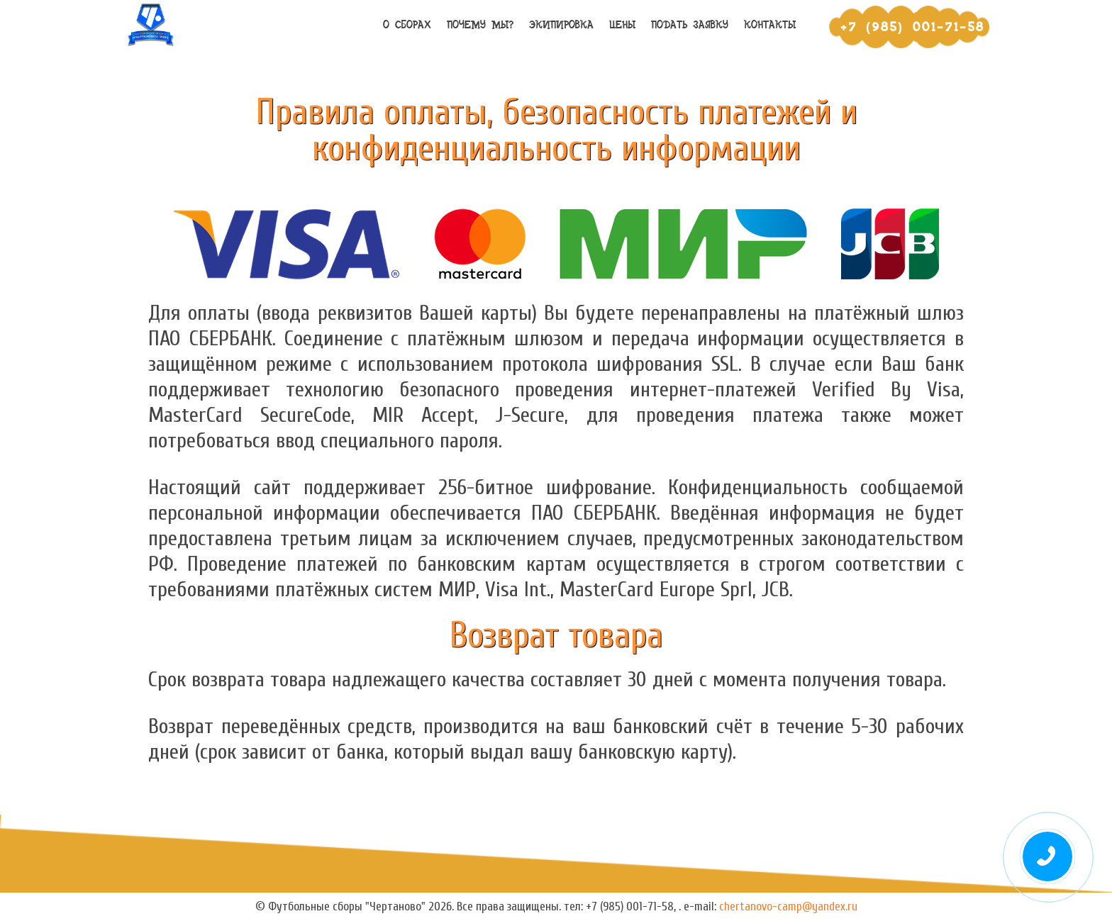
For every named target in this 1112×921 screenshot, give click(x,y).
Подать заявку (689, 25)
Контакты (770, 25)
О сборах (407, 25)
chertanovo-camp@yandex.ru (788, 906)
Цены (622, 25)
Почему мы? (480, 25)
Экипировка (561, 25)
